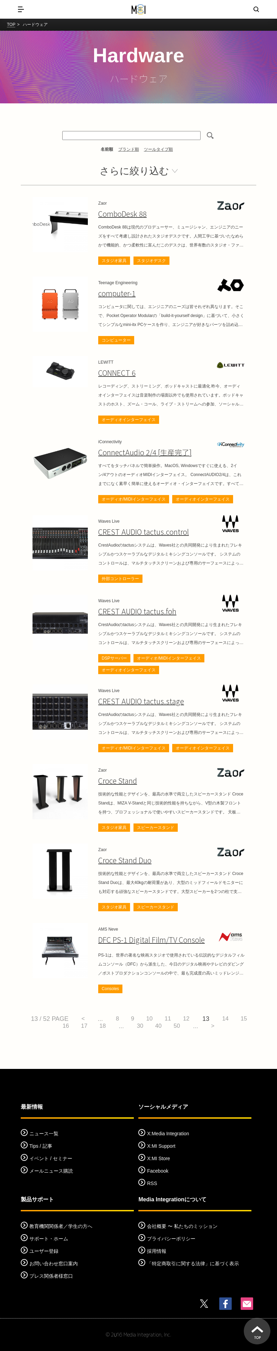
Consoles (110, 989)
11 (179, 1018)
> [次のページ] (230, 1026)
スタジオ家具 (114, 260)
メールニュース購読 (51, 1171)
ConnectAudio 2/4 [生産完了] (142, 452)
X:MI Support (161, 1146)
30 (150, 1026)
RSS (152, 1183)
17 (89, 1026)
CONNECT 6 (116, 373)
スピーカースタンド (155, 828)
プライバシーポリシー (171, 1238)
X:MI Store (158, 1159)
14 (241, 1018)
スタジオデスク (151, 260)
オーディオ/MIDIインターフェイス (134, 499)
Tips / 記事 (40, 1146)
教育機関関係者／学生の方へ (60, 1226)
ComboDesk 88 (121, 214)
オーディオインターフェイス (129, 419)
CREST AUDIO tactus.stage (138, 702)
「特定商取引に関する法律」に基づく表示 (193, 1263)
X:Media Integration (168, 1134)
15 (48, 1026)
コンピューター (116, 340)
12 (199, 1018)
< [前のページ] (85, 1018)
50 (191, 1026)
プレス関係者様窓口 (51, 1276)
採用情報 (156, 1251)
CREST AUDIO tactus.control (140, 532)
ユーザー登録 (43, 1251)
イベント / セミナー (50, 1159)
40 (171, 1026)
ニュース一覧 (43, 1134)
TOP (11, 24)
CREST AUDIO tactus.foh (135, 611)
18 (110, 1026)
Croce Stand (116, 781)
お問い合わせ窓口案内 (53, 1263)
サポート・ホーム (48, 1238)
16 (69, 1026)
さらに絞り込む (134, 171)
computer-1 (116, 293)
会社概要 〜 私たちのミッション (182, 1226)
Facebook (157, 1171)
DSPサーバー (114, 658)
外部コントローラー (120, 578)
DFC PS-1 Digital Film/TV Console (148, 940)
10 (158, 1018)
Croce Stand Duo (123, 861)
